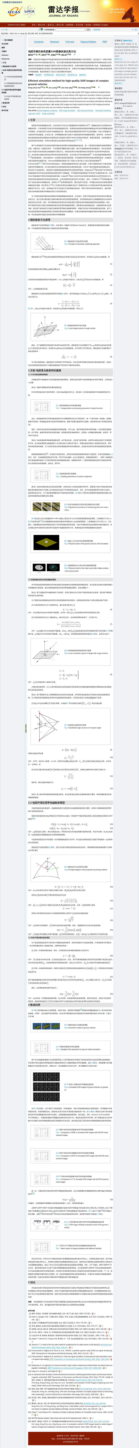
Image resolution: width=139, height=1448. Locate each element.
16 (51, 185)
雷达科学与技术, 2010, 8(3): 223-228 (88, 1380)
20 (33, 1193)
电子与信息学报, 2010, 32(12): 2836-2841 (95, 1389)
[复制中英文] (127, 41)
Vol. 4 (17, 34)
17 (41, 521)
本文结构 (5, 44)
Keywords (5, 59)
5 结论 (4, 107)
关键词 (4, 51)
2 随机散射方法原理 (9, 66)
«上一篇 (4, 30)
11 (42, 163)
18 (33, 818)
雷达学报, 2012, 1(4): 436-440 (94, 1403)
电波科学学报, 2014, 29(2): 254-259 (96, 1421)
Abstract (5, 55)
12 (94, 169)
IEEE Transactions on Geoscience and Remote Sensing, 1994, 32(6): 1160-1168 (78, 1359)
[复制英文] (118, 83)
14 (101, 178)
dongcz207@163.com (128, 103)
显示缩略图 (8, 40)
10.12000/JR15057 (46, 34)
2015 (12, 34)
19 (81, 1010)
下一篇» (135, 30)
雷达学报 (4, 34)
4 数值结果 (6, 103)
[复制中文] (118, 59)
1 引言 (4, 63)
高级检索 (96, 30)
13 (69, 175)
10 (39, 163)
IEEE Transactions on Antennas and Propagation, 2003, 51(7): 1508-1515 (74, 1368)
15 (59, 182)
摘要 (3, 48)
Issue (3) (23, 34)
